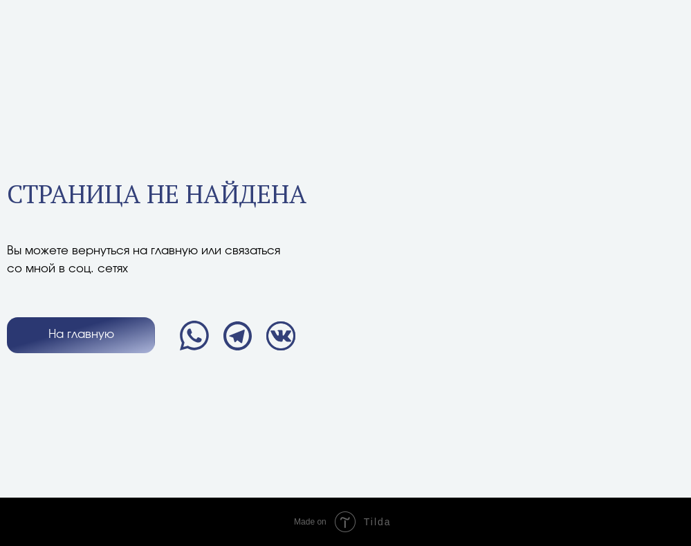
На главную (81, 334)
